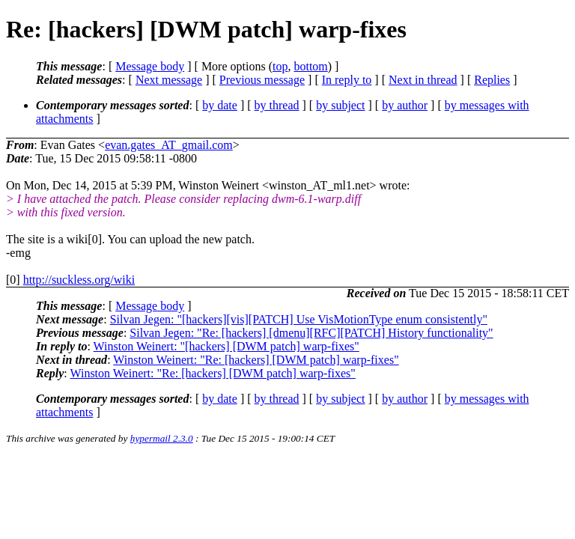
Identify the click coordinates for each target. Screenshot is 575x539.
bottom (310, 66)
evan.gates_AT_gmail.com (169, 144)
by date (219, 105)
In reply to (347, 79)
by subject (340, 105)
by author (405, 105)
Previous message (262, 79)
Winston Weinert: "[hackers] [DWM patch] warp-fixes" (226, 346)
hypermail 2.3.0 (161, 438)
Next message (169, 79)
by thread (277, 105)
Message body (149, 66)
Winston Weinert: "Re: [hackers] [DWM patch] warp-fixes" (255, 359)
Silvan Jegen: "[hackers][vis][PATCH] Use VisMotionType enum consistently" (298, 319)
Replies (492, 79)
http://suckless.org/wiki (79, 279)
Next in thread (423, 79)
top (280, 66)
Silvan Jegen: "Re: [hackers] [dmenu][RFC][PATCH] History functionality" (311, 332)
